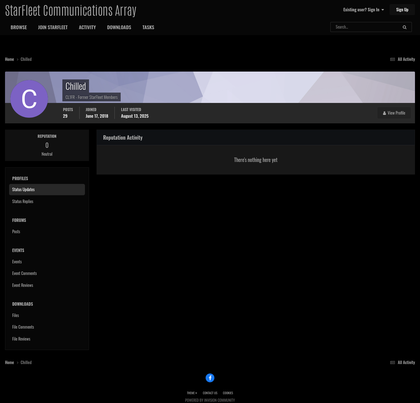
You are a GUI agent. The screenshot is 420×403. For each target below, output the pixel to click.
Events (17, 261)
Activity (87, 27)
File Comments (23, 327)
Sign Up (402, 9)
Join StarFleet (53, 27)
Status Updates (23, 189)
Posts (16, 231)
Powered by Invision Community (210, 400)
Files (15, 315)
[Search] (348, 27)
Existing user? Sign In (364, 9)
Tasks (148, 27)
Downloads (119, 27)
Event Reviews (22, 285)
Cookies (228, 392)
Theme (192, 392)
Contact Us (210, 392)
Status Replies (22, 201)
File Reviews (21, 339)
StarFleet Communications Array (70, 9)
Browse (19, 27)
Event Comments (24, 273)
